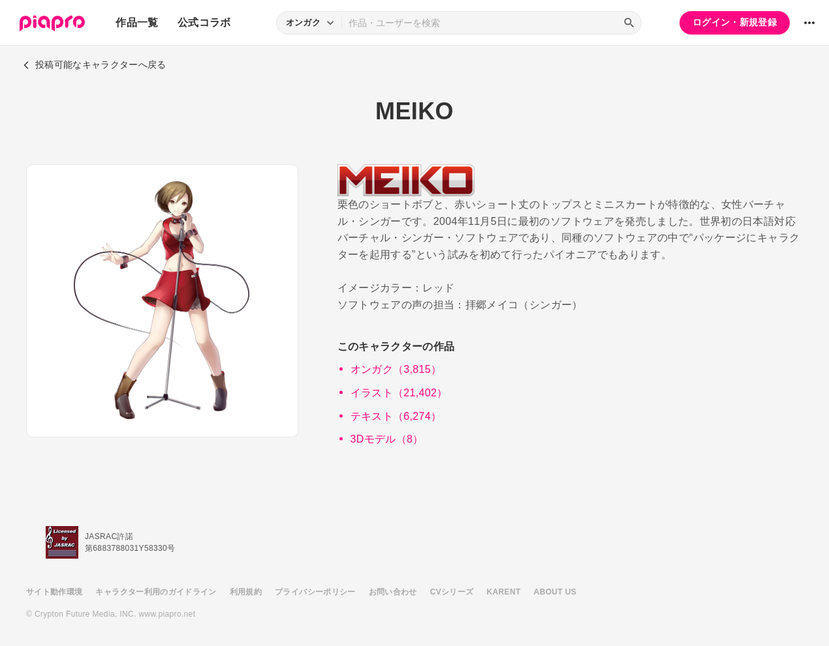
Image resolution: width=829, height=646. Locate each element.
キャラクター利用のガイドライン (155, 591)
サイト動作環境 (54, 591)
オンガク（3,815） (396, 369)
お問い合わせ (393, 591)
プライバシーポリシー (315, 591)
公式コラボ (204, 22)
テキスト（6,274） (396, 416)
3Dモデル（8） (387, 439)
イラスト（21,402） (399, 392)
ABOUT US (555, 591)
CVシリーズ (452, 591)
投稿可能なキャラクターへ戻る (94, 64)
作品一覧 (137, 22)
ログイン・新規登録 (735, 22)
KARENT (504, 591)
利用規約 (246, 591)
